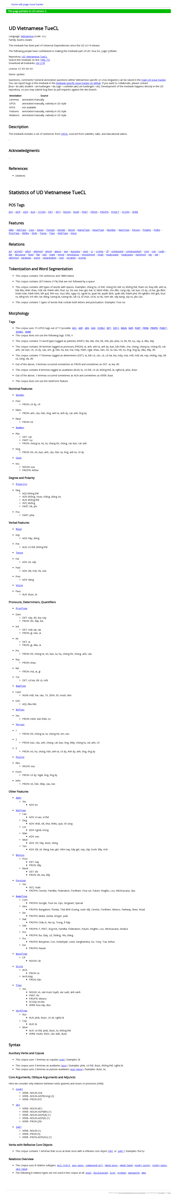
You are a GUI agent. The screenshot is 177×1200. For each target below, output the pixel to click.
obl (156, 254)
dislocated (100, 1173)
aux (66, 251)
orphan (121, 1173)
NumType (123, 230)
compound (117, 251)
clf (107, 251)
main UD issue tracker (153, 79)
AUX (33, 212)
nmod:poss (73, 254)
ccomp (99, 251)
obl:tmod (14, 257)
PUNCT (115, 212)
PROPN (104, 212)
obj (150, 254)
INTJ (58, 212)
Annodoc (161, 1193)
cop (154, 251)
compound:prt (133, 251)
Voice (74, 233)
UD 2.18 (40, 63)
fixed (31, 254)
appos (57, 251)
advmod (38, 251)
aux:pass (75, 251)
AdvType (21, 230)
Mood (71, 230)
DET (50, 212)
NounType (98, 230)
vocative (71, 257)
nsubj (100, 254)
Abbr (11, 230)
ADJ (11, 212)
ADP (17, 212)
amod (48, 251)
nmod (61, 254)
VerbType (63, 233)
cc (92, 251)
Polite (157, 230)
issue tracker (36, 4)
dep (144, 1173)
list (113, 1173)
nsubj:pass (127, 254)
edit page (24, 4)
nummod (141, 254)
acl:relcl (18, 251)
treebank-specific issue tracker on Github (78, 83)
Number (111, 230)
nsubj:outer (112, 254)
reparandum (49, 257)
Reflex (25, 233)
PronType (14, 233)
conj (146, 251)
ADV (25, 212)
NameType (83, 230)
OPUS (64, 133)
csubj (161, 251)
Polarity (147, 230)
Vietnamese (27, 36)
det (10, 254)
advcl (28, 251)
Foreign (50, 230)
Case (31, 230)
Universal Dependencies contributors (132, 1193)
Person (136, 230)
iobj (45, 254)
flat (38, 254)
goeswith (134, 1173)
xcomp (82, 257)
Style (34, 233)
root (61, 257)
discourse (20, 254)
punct (37, 257)
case (85, 251)
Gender (61, 230)
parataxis (26, 257)
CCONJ (41, 212)
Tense (43, 233)
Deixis (40, 230)
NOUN (66, 212)
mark (52, 254)
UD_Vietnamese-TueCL (34, 56)
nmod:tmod (88, 254)
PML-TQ (45, 59)
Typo (52, 233)
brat (169, 1193)
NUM (76, 212)
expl (88, 1173)
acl (10, 251)
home (14, 4)
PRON (94, 212)
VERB (135, 212)
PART (85, 212)
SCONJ (125, 212)
